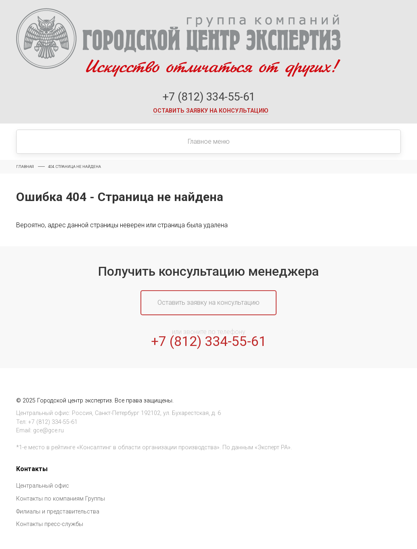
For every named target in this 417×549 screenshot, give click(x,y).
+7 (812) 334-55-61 (208, 96)
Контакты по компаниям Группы (60, 498)
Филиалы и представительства (57, 511)
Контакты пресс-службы (49, 524)
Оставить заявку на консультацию (210, 110)
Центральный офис (42, 485)
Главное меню (209, 141)
